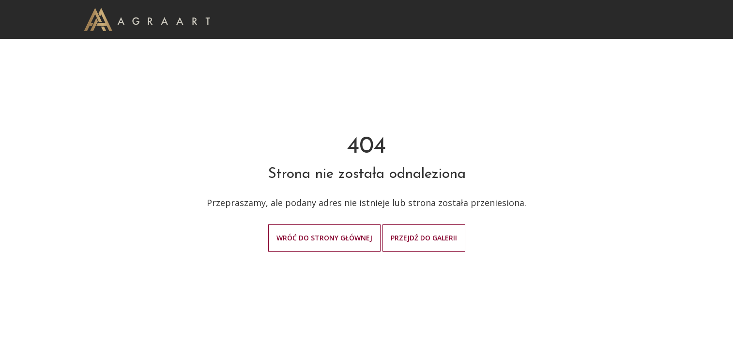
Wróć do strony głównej (324, 237)
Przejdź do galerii (424, 237)
